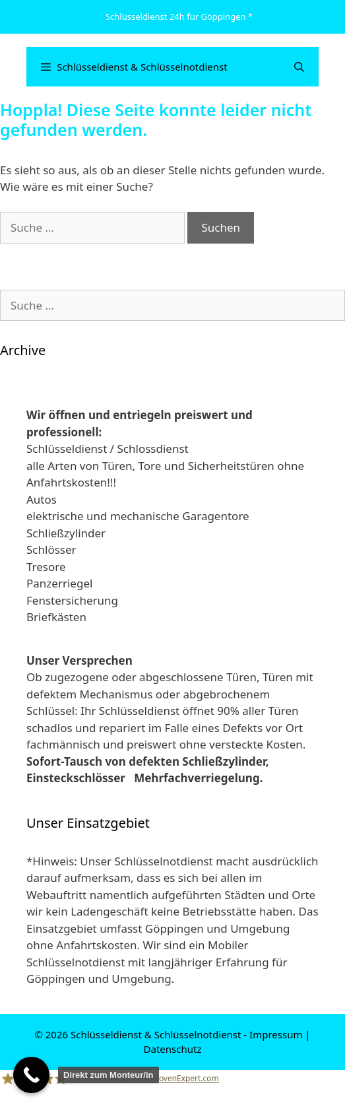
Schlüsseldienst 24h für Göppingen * (179, 16)
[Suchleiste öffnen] (299, 66)
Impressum (275, 1034)
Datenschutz (173, 1048)
